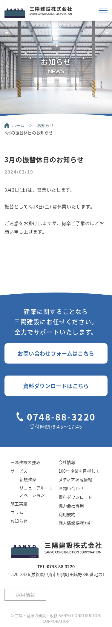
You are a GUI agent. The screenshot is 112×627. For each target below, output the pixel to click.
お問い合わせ (71, 488)
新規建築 (27, 479)
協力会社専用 (71, 506)
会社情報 (67, 462)
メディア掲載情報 (75, 480)
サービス (18, 471)
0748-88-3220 (61, 416)
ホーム (18, 125)
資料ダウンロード (76, 497)
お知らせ (45, 125)
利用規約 (67, 514)
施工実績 (18, 504)
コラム (16, 512)
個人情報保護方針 (76, 523)
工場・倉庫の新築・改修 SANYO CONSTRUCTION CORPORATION (58, 618)
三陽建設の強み (25, 462)
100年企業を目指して (79, 471)
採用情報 (25, 594)
